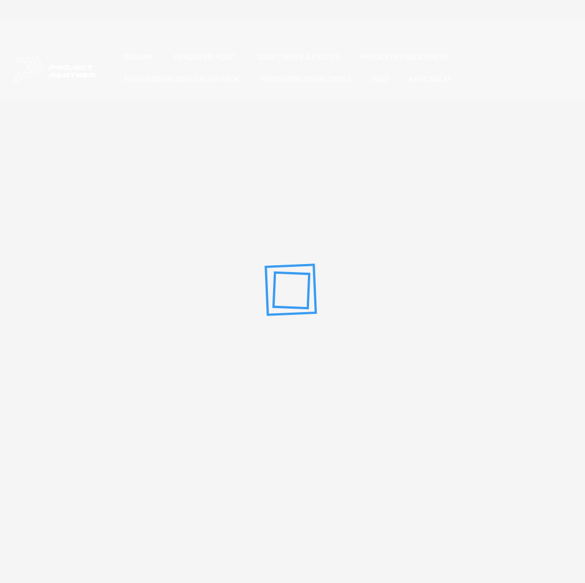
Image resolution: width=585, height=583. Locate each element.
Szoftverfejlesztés (295, 62)
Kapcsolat (427, 85)
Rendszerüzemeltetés (303, 85)
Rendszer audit (202, 62)
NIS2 (378, 85)
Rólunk (135, 62)
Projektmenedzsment (402, 62)
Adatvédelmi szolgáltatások (179, 85)
